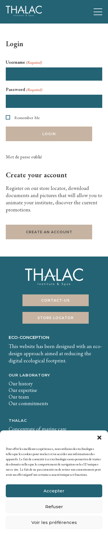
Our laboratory (29, 375)
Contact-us (55, 300)
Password (24, 89)
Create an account (49, 232)
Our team (19, 396)
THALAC (18, 420)
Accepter (54, 491)
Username (24, 62)
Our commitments (28, 403)
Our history (21, 383)
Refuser (54, 506)
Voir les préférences (54, 522)
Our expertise (23, 390)
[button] (99, 437)
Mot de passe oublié (24, 157)
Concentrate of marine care (38, 429)
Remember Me (27, 117)
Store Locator (55, 318)
